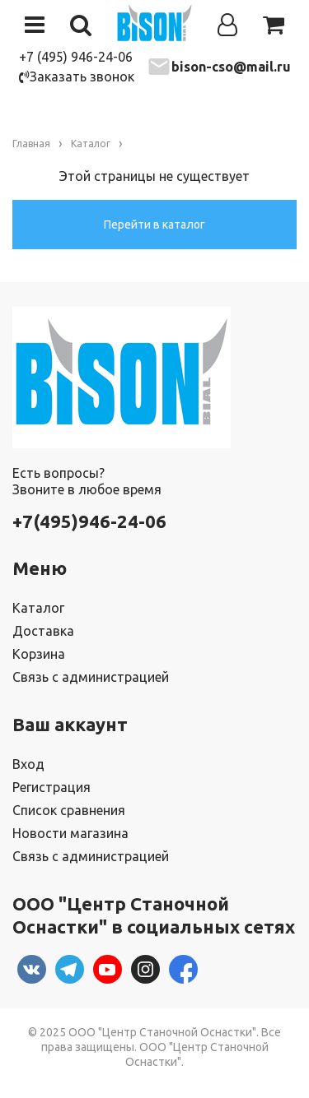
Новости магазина (70, 833)
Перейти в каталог (154, 224)
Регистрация (51, 787)
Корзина (38, 653)
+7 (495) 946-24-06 (76, 56)
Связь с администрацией (90, 676)
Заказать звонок (76, 76)
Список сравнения (68, 810)
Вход (28, 764)
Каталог (38, 607)
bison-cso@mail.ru (231, 66)
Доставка (43, 630)
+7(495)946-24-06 (89, 521)
